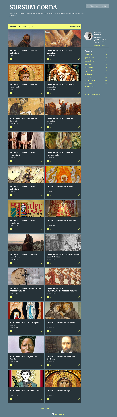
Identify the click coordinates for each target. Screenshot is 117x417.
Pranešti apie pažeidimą (92, 94)
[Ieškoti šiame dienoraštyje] (99, 6)
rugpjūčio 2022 (90, 80)
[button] (41, 59)
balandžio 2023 (90, 61)
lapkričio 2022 (89, 71)
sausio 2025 (88, 54)
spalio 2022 (88, 74)
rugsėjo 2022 (89, 77)
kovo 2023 (88, 64)
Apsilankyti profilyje (100, 45)
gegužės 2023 (89, 58)
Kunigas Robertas (97, 34)
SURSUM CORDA (33, 7)
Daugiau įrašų (45, 408)
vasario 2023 (89, 67)
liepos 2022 (88, 84)
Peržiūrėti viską (75, 26)
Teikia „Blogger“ (58, 414)
